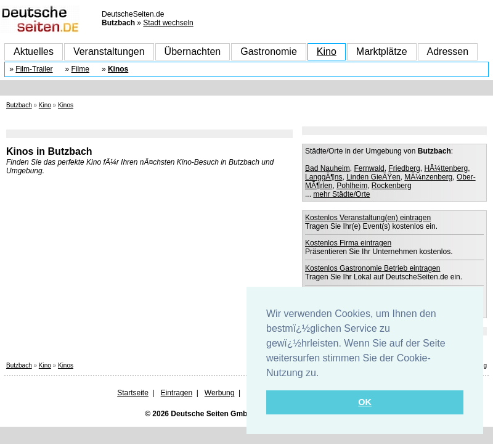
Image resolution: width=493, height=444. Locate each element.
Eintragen (176, 392)
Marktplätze (381, 51)
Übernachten (193, 51)
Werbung (219, 392)
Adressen (448, 51)
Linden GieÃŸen (373, 177)
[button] (323, 374)
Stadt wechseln (168, 22)
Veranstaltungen (109, 51)
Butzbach (19, 105)
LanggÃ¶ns (324, 177)
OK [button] (365, 402)
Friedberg (404, 168)
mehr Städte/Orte (341, 194)
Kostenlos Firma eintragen (348, 243)
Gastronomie (268, 51)
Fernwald (369, 168)
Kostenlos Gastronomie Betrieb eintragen (372, 268)
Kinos (118, 69)
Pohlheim (351, 185)
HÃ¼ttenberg (446, 168)
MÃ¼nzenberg (428, 177)
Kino (326, 51)
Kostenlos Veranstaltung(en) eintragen (368, 217)
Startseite (133, 392)
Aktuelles (34, 51)
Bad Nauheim (327, 168)
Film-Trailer (33, 69)
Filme (80, 69)
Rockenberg (392, 185)
